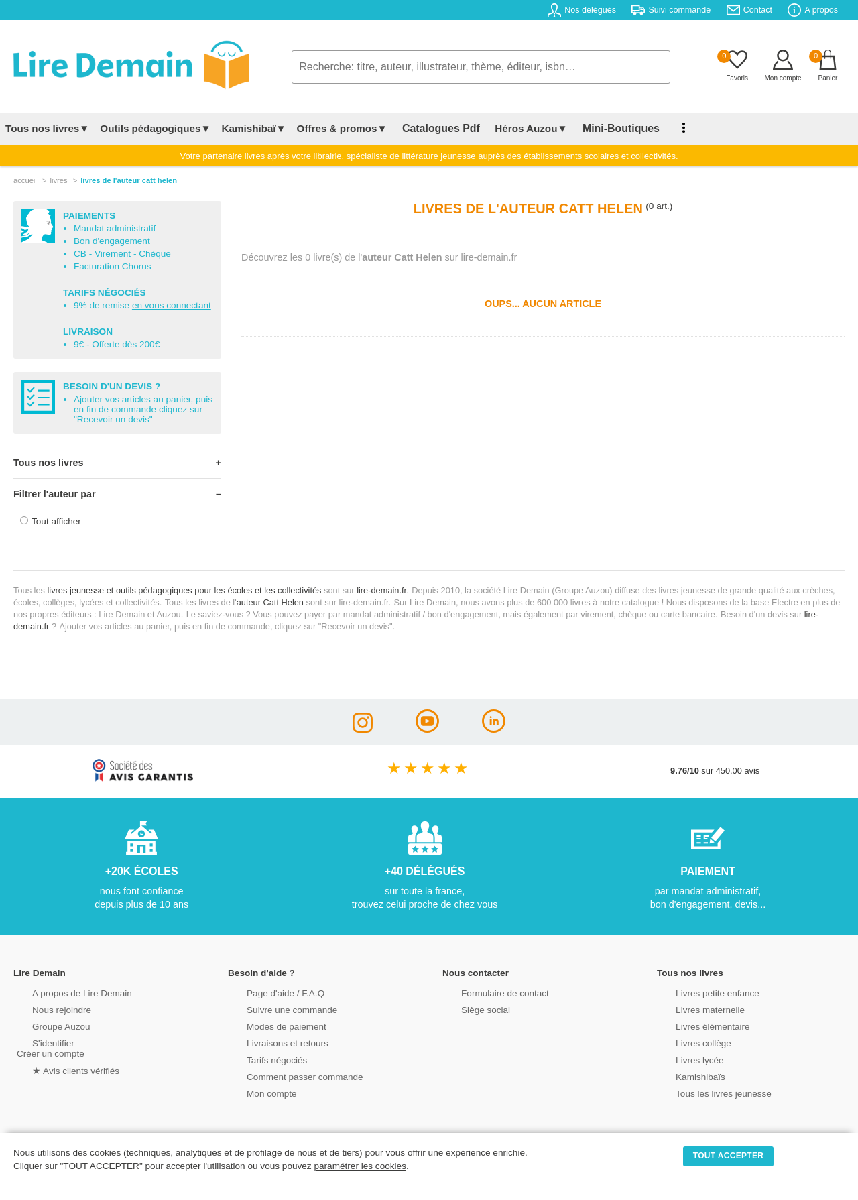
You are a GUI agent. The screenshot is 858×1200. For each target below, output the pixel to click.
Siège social (469, 1009)
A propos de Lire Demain (64, 992)
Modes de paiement (268, 1025)
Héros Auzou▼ (519, 128)
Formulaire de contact (487, 992)
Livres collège (686, 1042)
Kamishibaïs (683, 1076)
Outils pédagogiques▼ (155, 128)
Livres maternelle (692, 1009)
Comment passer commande (286, 1076)
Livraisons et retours (269, 1042)
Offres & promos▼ (342, 128)
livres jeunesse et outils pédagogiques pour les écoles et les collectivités (185, 590)
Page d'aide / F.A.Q (268, 992)
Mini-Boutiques (602, 128)
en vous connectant (171, 305)
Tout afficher (56, 521)
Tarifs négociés (259, 1059)
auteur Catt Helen (270, 602)
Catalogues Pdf (434, 128)
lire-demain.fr (381, 590)
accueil (25, 180)
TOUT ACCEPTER (728, 1155)
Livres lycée (683, 1059)
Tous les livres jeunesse (705, 1092)
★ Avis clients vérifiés (58, 1069)
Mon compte (254, 1092)
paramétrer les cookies (360, 1166)
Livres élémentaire (695, 1025)
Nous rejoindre (44, 1009)
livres (58, 180)
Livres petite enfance (699, 992)
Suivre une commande (274, 1009)
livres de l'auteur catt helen (128, 180)
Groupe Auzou (44, 1025)
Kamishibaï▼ (254, 128)
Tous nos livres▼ (47, 128)
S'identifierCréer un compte (48, 1047)
